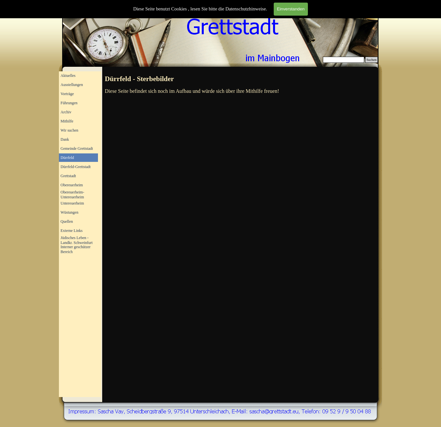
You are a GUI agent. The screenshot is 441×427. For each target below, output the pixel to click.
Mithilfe (67, 121)
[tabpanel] (241, 79)
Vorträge (67, 94)
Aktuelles (68, 75)
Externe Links (72, 230)
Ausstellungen (72, 84)
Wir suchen (69, 130)
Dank (65, 139)
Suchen (371, 60)
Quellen (67, 221)
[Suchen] (343, 60)
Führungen (69, 103)
